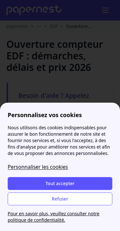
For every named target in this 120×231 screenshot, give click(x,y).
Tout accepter (60, 183)
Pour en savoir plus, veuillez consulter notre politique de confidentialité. (54, 216)
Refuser (60, 199)
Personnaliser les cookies (38, 167)
